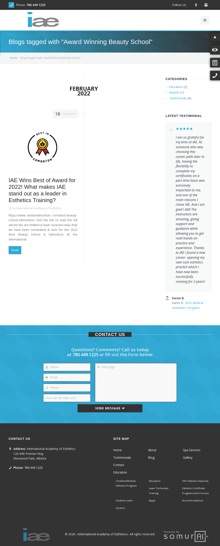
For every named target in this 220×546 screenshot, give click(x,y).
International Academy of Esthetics (38, 208)
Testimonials (178, 98)
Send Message (110, 408)
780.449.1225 (35, 5)
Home (13, 58)
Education (176, 87)
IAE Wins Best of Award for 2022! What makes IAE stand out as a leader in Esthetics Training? (42, 190)
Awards (174, 92)
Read (14, 250)
